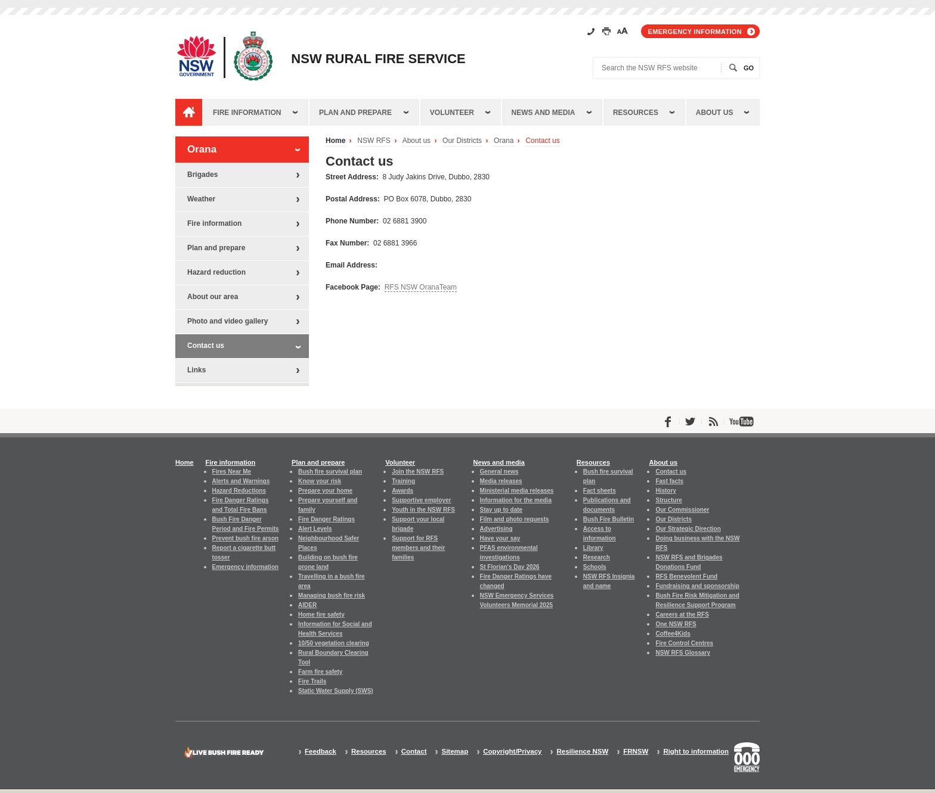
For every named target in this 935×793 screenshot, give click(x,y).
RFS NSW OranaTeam (421, 287)
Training (403, 481)
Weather (201, 199)
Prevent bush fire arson (245, 538)
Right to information (696, 751)
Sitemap (454, 751)
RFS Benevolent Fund (686, 576)
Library (593, 548)
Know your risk (319, 481)
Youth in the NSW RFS (423, 509)
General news (499, 471)
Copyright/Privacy (512, 751)
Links (196, 370)
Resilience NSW (582, 751)
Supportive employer (421, 500)
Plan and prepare (355, 112)
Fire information (247, 112)
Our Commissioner (682, 509)
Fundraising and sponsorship (697, 586)
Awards (402, 490)
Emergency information (695, 31)
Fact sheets (599, 490)
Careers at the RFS (681, 614)
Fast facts (669, 481)
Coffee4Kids (672, 633)
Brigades (202, 174)
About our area (212, 297)
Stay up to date (501, 509)
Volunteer (452, 112)
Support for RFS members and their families (418, 548)
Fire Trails (312, 681)
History (665, 490)
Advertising (496, 528)
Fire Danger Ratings (326, 519)
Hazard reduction (216, 272)
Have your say (500, 538)
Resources (635, 112)
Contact (414, 751)
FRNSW (635, 751)
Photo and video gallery (227, 321)
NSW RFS (373, 141)
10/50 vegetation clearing (333, 643)
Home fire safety (321, 614)
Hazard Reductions (239, 490)
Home (335, 141)
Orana (503, 141)
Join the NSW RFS (418, 471)
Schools (594, 567)
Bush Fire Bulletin (608, 519)
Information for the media (516, 500)
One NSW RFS (675, 624)
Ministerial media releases (517, 490)
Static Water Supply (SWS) (335, 691)
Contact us (542, 141)
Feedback (320, 751)
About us (714, 112)
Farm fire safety (320, 671)
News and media (543, 112)
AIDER (307, 605)
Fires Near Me (231, 471)
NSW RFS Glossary (682, 652)
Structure (668, 500)
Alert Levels (315, 528)
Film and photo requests (514, 519)
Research (596, 557)
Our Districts (462, 141)
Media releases (501, 481)
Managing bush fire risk (331, 595)
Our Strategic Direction (687, 528)
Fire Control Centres (684, 643)
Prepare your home (325, 490)
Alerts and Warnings (241, 481)
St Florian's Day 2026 (510, 567)
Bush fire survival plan (330, 471)
